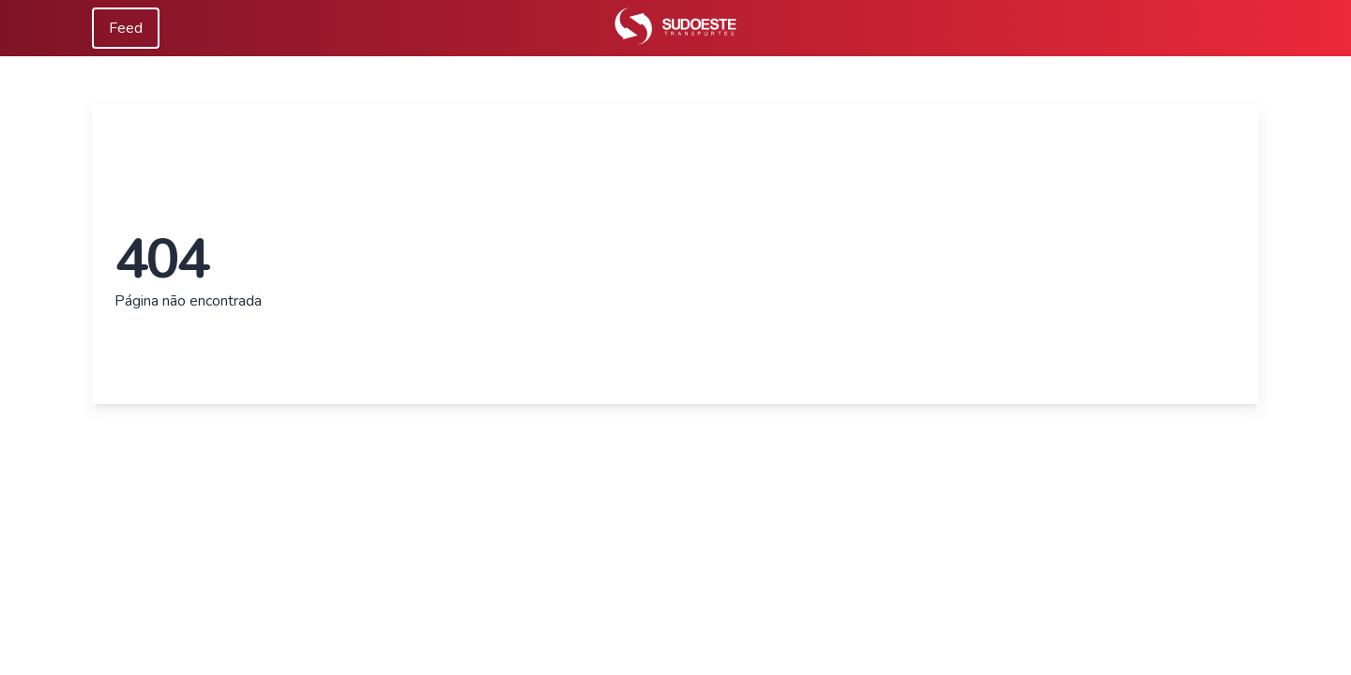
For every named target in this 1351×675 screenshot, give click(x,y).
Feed (126, 28)
